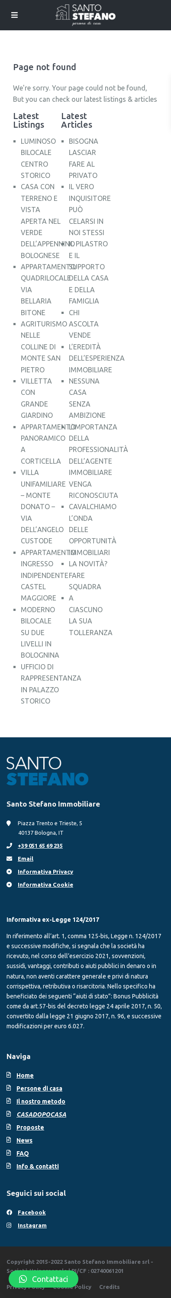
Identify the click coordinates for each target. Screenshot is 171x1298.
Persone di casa (39, 1088)
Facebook (32, 1212)
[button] (43, 1279)
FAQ (22, 1153)
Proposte (30, 1127)
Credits (109, 1287)
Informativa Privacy (45, 872)
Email (25, 859)
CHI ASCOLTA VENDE (84, 324)
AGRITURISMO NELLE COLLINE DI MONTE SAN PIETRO (44, 347)
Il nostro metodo (40, 1101)
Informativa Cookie (45, 884)
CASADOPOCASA (41, 1114)
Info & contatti (37, 1166)
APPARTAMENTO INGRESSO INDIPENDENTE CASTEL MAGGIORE (48, 575)
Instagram (32, 1225)
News (24, 1140)
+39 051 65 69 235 (40, 846)
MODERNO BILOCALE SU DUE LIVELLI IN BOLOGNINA (40, 632)
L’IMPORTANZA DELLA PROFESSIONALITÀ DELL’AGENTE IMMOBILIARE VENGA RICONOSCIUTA (98, 461)
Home (25, 1075)
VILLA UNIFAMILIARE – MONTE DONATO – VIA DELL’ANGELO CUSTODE (43, 506)
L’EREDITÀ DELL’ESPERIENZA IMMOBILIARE (97, 358)
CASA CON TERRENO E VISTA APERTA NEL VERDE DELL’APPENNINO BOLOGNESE (48, 221)
